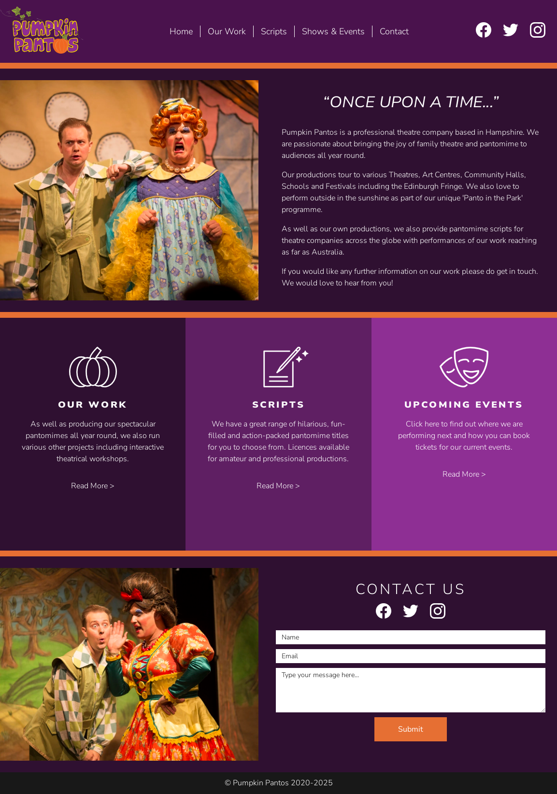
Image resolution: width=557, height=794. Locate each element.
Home (181, 31)
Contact (394, 31)
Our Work (227, 31)
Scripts (274, 31)
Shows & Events (333, 31)
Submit (410, 729)
